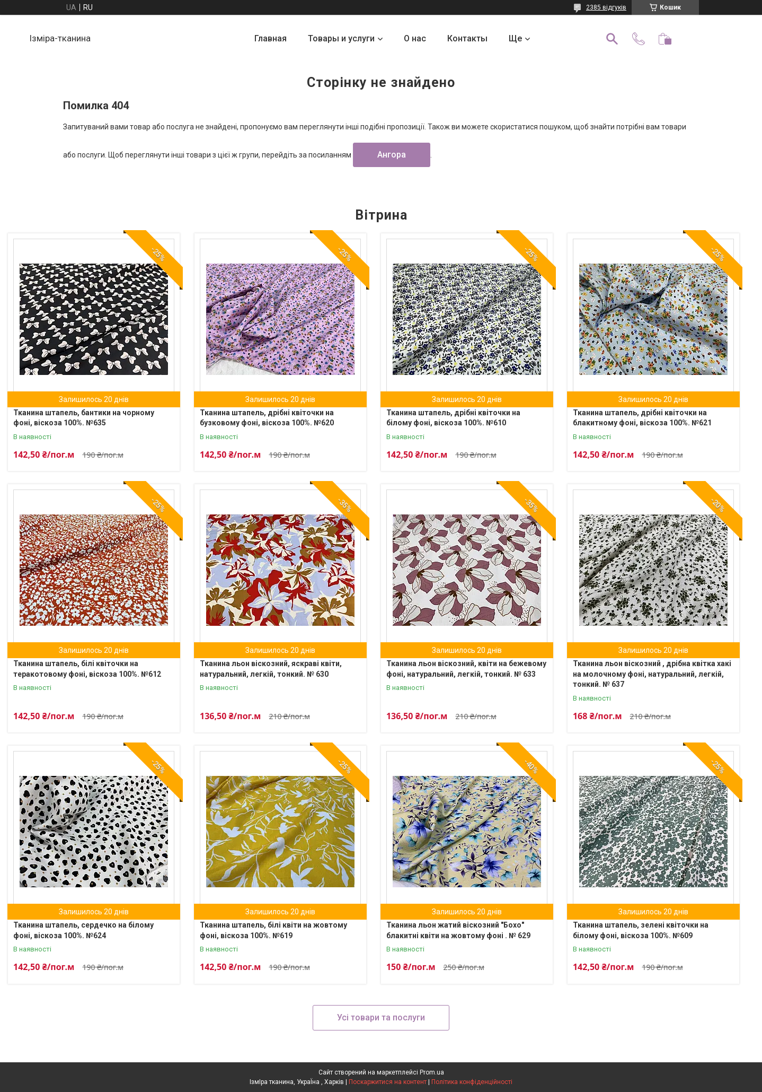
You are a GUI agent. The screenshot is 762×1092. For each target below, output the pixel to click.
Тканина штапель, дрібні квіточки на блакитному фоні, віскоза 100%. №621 (642, 417)
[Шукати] (612, 38)
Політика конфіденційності (471, 1082)
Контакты (467, 38)
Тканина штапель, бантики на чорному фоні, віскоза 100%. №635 (83, 417)
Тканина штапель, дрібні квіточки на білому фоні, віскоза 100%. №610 (453, 417)
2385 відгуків (606, 7)
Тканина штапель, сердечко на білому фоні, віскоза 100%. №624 (83, 930)
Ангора (391, 155)
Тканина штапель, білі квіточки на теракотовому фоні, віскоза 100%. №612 (87, 668)
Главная (270, 38)
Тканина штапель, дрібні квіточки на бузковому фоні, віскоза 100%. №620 (267, 417)
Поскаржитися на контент (388, 1082)
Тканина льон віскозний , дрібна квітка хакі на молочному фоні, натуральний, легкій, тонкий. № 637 (652, 673)
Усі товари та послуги (381, 1017)
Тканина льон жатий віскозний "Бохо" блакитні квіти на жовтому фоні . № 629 (458, 930)
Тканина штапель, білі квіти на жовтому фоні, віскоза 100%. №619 (273, 930)
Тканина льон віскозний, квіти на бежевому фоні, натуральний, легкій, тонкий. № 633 (466, 668)
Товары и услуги (341, 38)
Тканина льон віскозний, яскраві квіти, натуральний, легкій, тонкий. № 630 (271, 668)
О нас (415, 38)
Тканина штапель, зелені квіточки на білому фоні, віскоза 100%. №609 (640, 930)
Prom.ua (432, 1072)
